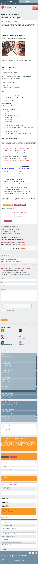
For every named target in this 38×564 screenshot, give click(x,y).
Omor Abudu (4, 491)
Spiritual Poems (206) (6, 384)
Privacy (2, 559)
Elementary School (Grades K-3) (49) (9, 404)
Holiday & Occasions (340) (7, 370)
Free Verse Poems (5, 255)
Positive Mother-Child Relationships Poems (11, 542)
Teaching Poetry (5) (5, 397)
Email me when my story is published (9, 314)
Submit (35, 6)
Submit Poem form (26, 274)
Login (2, 479)
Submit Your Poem (5, 447)
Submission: (3, 289)
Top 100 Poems (4, 354)
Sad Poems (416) (5, 381)
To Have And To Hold (6, 429)
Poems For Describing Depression (9, 544)
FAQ (1, 560)
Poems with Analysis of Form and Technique (11, 233)
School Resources (5, 418)
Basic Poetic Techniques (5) (7, 393)
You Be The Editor (6, 512)
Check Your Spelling (6, 272)
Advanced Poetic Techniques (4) (8, 395)
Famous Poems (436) (6, 363)
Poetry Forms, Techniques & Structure (10, 229)
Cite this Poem (7, 221)
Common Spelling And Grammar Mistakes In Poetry (13, 242)
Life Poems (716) (5, 372)
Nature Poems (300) (5, 377)
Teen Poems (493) (5, 386)
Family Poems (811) (5, 361)
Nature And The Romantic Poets (8, 259)
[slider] (19, 18)
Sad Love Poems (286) (6, 379)
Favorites (17, 204)
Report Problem (17, 221)
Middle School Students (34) (7, 409)
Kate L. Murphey (5, 504)
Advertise (3, 563)
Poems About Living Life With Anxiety (10, 539)
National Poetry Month (6, 421)
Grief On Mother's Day (7, 525)
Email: (2, 282)
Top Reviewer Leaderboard (9, 484)
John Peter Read (5, 495)
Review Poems (13, 457)
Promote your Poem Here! (7, 432)
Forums (15, 561)
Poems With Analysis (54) (7, 413)
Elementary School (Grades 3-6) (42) (9, 402)
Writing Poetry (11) (5, 400)
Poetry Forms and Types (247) (7, 416)
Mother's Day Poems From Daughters (10, 533)
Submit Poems (5, 457)
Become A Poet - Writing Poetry (9, 231)
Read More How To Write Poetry (11, 237)
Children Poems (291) (6, 356)
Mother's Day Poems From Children (10, 531)
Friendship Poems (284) (6, 365)
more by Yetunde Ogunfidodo (20, 38)
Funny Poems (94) (5, 368)
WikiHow (13, 131)
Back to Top (3, 549)
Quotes (28, 1)
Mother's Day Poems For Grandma (9, 528)
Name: (2, 278)
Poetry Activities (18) (6, 411)
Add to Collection (8, 204)
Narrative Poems (5, 246)
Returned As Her (6, 427)
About (19, 558)
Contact (2, 558)
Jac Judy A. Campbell (6, 487)
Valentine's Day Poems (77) (7, 388)
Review (35, 8)
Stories (2, 561)
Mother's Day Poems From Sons (9, 536)
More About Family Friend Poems (8, 449)
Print (23, 204)
